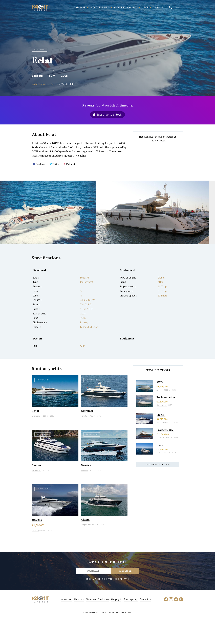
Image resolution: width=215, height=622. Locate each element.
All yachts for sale (157, 464)
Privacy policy (131, 599)
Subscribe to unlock (109, 114)
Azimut (159, 390)
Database (79, 7)
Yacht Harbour (40, 8)
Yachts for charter (125, 7)
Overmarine (37, 416)
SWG (160, 382)
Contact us (145, 599)
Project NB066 (165, 430)
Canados (35, 530)
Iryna (160, 445)
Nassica (86, 465)
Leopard (37, 76)
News (145, 7)
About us (79, 599)
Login (179, 7)
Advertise (66, 599)
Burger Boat (86, 525)
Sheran (36, 465)
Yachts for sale (99, 7)
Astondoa (84, 470)
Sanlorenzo (36, 470)
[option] (48, 212)
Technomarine (166, 397)
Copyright (116, 599)
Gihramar (87, 411)
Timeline (158, 7)
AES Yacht (160, 437)
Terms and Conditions (97, 599)
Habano (37, 519)
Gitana (85, 519)
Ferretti (84, 416)
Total (35, 411)
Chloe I (161, 414)
